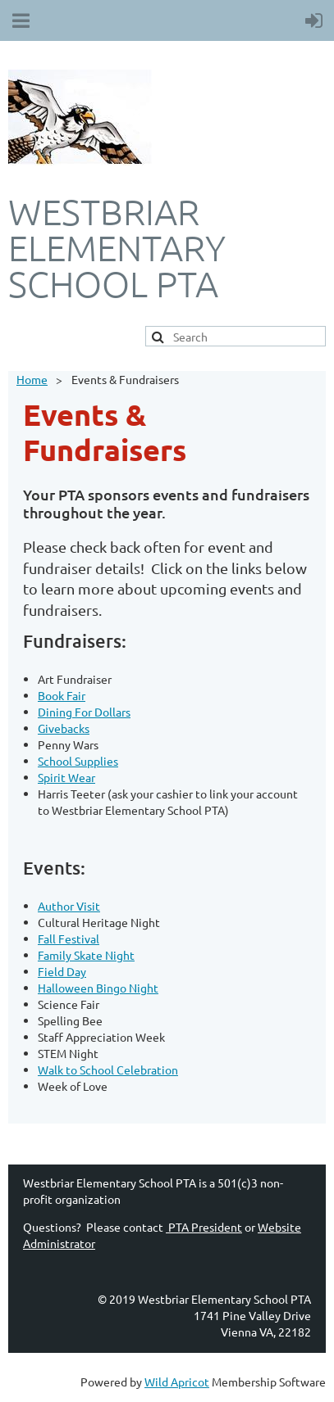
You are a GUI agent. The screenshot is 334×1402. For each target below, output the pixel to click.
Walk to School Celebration (108, 1069)
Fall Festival (68, 938)
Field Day (62, 971)
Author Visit (69, 905)
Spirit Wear (66, 777)
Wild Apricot (176, 1381)
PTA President (204, 1226)
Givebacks (63, 728)
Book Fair (61, 695)
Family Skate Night (86, 954)
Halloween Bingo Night (98, 987)
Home (32, 379)
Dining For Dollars (84, 711)
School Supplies (78, 760)
